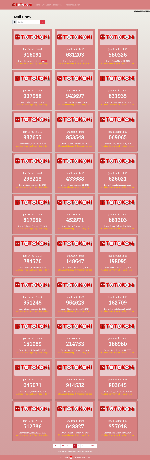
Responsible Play (73, 5)
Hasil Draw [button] (57, 5)
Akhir (93, 445)
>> (87, 445)
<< (63, 445)
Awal (57, 445)
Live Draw (46, 5)
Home (37, 5)
